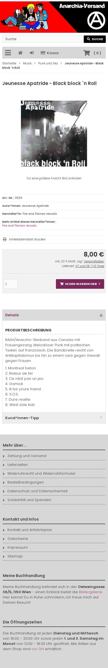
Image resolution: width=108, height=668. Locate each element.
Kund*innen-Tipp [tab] (54, 417)
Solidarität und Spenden (27, 499)
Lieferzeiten (15, 464)
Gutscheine (15, 538)
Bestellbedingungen (23, 482)
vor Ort (37, 648)
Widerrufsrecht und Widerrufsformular (39, 473)
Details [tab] (54, 315)
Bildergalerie (90, 592)
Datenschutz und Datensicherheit (35, 491)
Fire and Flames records (19, 226)
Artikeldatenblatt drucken (27, 239)
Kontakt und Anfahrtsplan (27, 529)
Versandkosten (94, 261)
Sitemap (13, 556)
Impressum (15, 547)
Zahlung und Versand (24, 455)
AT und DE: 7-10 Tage (89, 266)
